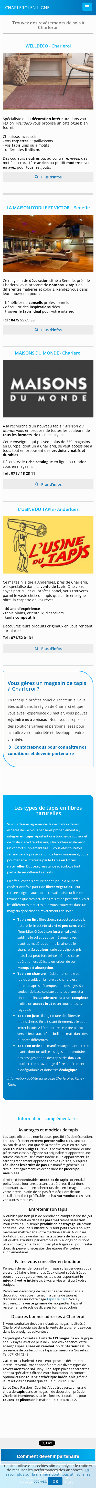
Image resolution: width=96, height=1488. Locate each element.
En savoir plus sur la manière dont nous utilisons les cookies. (48, 1475)
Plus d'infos (51, 177)
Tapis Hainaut (57, 1299)
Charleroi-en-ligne (27, 8)
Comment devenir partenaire (48, 1456)
